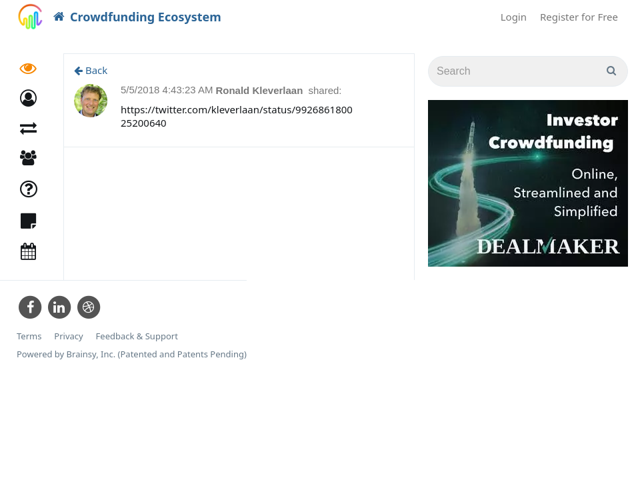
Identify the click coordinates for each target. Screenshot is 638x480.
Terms (29, 336)
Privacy (68, 336)
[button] (28, 98)
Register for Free (579, 16)
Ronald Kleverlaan (260, 90)
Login (514, 16)
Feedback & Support (137, 336)
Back (90, 70)
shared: (325, 90)
